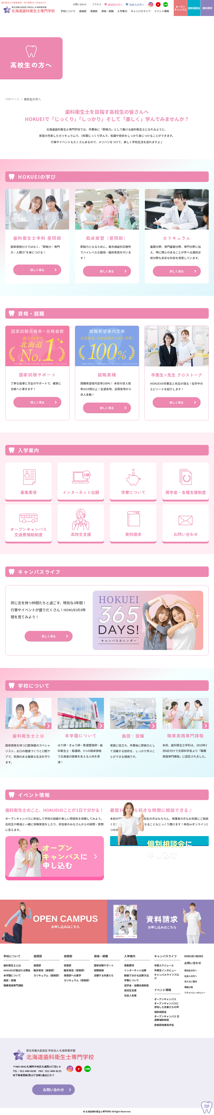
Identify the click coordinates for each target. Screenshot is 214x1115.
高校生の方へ (115, 4)
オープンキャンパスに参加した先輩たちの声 (166, 1005)
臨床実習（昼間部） (45, 970)
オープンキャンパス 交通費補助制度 (166, 1018)
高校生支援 (130, 990)
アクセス (96, 4)
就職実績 (99, 970)
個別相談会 (160, 1012)
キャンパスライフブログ (166, 976)
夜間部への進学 (72, 975)
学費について (131, 980)
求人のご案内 (190, 981)
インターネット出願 (135, 970)
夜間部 (67, 965)
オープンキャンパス (165, 999)
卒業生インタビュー (165, 970)
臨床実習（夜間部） (75, 970)
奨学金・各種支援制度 (136, 985)
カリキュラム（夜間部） (77, 980)
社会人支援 (130, 995)
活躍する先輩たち (104, 975)
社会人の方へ (136, 4)
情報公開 (188, 987)
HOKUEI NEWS (193, 956)
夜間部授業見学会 (164, 1025)
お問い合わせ (80, 4)
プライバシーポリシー (194, 992)
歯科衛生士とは (12, 965)
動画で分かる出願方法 (136, 975)
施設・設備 (10, 980)
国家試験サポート (104, 965)
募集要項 (129, 965)
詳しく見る (37, 270)
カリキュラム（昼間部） (47, 975)
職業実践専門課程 (13, 985)
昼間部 (37, 965)
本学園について (12, 975)
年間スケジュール (164, 965)
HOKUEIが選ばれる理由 (17, 970)
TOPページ (12, 99)
